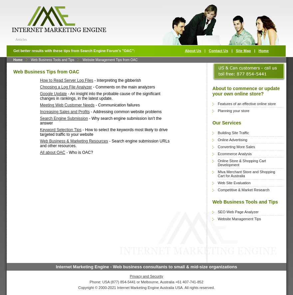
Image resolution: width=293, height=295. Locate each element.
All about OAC (52, 152)
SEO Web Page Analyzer (238, 212)
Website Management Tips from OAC (110, 60)
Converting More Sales (236, 147)
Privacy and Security (146, 276)
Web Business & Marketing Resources (74, 141)
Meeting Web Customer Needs (67, 105)
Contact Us (218, 51)
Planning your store (233, 111)
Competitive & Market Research (243, 190)
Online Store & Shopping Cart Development (242, 163)
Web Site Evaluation (234, 183)
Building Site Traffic (233, 133)
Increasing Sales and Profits (65, 111)
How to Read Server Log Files (66, 80)
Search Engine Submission (64, 118)
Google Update (53, 93)
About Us (193, 51)
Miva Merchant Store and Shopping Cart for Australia (246, 174)
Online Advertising (232, 140)
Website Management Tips (239, 219)
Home (264, 51)
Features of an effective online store (247, 104)
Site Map (243, 51)
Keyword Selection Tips (61, 129)
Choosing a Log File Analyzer (66, 87)
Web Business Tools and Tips (52, 60)
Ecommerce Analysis (235, 154)
